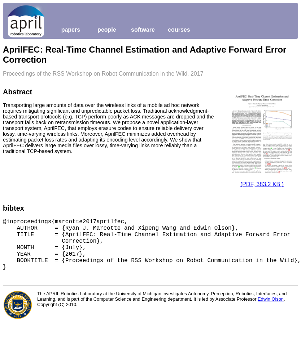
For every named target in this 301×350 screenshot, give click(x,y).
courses (179, 30)
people (106, 30)
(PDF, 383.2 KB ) (262, 184)
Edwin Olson (271, 299)
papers (70, 30)
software (143, 30)
